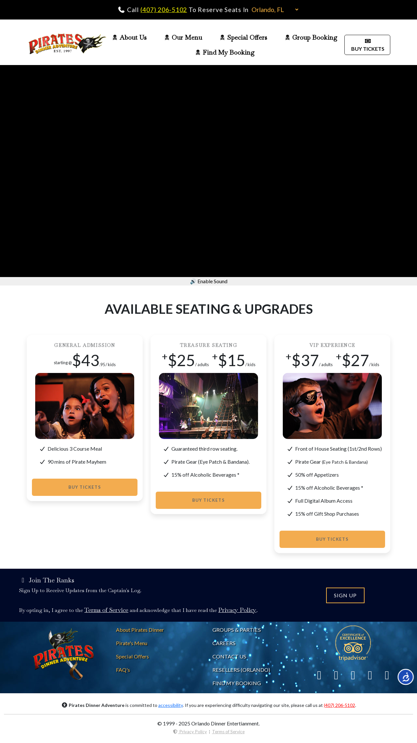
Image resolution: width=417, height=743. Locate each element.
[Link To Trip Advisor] (353, 642)
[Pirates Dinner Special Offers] (132, 656)
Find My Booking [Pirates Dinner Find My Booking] (224, 52)
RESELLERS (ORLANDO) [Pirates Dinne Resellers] (241, 670)
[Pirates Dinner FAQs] (123, 670)
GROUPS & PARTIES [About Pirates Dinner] (236, 630)
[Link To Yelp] (353, 674)
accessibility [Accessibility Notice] (170, 705)
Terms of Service (228, 731)
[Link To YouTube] (387, 674)
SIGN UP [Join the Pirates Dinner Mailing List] (345, 595)
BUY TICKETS (367, 45)
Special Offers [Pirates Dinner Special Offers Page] (243, 37)
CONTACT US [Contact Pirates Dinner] (229, 656)
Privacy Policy (190, 731)
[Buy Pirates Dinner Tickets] (367, 44)
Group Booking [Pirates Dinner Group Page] (311, 37)
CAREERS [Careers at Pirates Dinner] (224, 643)
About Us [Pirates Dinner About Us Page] (129, 37)
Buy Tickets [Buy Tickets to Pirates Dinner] (84, 487)
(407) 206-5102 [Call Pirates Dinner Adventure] (163, 9)
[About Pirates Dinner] (140, 630)
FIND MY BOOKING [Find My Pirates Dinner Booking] (236, 683)
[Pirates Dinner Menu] (131, 643)
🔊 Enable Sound (208, 281)
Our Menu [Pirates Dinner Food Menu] (183, 37)
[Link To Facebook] (319, 674)
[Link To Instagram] (370, 674)
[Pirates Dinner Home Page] (67, 45)
